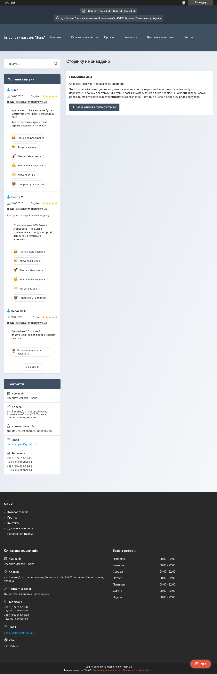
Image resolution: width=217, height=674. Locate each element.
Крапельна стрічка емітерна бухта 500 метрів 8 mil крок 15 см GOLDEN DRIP (33, 114)
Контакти (131, 37)
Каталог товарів (82, 37)
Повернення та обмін (21, 533)
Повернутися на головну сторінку (96, 107)
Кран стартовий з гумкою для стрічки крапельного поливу (29, 124)
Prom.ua (127, 666)
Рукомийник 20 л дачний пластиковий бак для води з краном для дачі (33, 335)
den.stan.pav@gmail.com (22, 444)
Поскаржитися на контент (107, 670)
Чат (200, 664)
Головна (55, 37)
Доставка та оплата (160, 37)
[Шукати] (55, 64)
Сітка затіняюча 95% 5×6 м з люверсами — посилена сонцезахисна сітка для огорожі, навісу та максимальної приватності (32, 232)
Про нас (109, 37)
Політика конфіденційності (138, 670)
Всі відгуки (32, 366)
